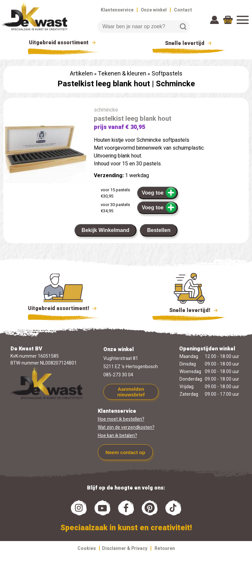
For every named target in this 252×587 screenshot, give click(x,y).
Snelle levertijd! (189, 310)
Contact (183, 10)
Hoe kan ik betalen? (117, 435)
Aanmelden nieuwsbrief (130, 391)
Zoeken (183, 26)
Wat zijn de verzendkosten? (126, 427)
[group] (45, 149)
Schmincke (175, 84)
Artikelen (81, 73)
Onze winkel (154, 10)
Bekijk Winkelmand (106, 230)
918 (228, 21)
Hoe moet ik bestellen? (121, 419)
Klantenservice (117, 10)
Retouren (165, 548)
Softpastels (167, 73)
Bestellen (158, 230)
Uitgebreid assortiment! (63, 308)
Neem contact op (125, 452)
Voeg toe (159, 193)
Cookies (86, 548)
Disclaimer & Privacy (124, 548)
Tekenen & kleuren (122, 73)
